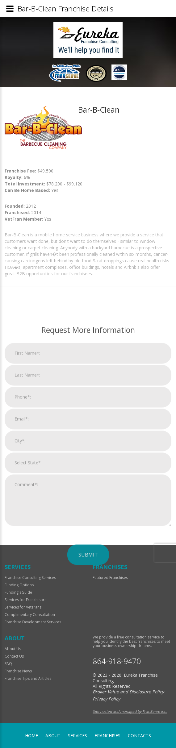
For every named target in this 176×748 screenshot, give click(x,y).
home (31, 735)
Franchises (107, 735)
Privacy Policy (106, 699)
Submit (88, 684)
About (53, 735)
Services (77, 735)
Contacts (139, 735)
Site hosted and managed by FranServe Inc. (130, 711)
